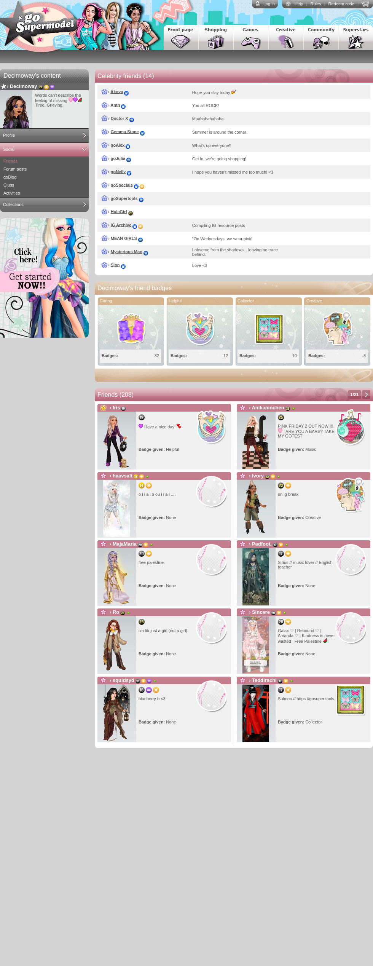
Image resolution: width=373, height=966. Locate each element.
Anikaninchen (268, 407)
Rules (315, 4)
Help (299, 4)
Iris (116, 407)
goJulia (118, 158)
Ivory (258, 476)
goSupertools (124, 198)
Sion (115, 264)
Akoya (116, 91)
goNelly (118, 171)
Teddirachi (264, 680)
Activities (11, 193)
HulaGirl (119, 211)
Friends (10, 161)
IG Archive (121, 224)
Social (8, 149)
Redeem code (341, 4)
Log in (269, 4)
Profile (9, 135)
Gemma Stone (125, 131)
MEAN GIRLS (124, 238)
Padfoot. (262, 544)
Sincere (261, 612)
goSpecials (122, 184)
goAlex (118, 144)
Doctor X (119, 118)
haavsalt (122, 476)
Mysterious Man (126, 251)
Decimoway (23, 86)
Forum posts (15, 169)
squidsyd (123, 680)
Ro (116, 612)
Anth (115, 104)
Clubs (8, 185)
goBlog (9, 177)
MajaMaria (125, 544)
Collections (13, 204)
